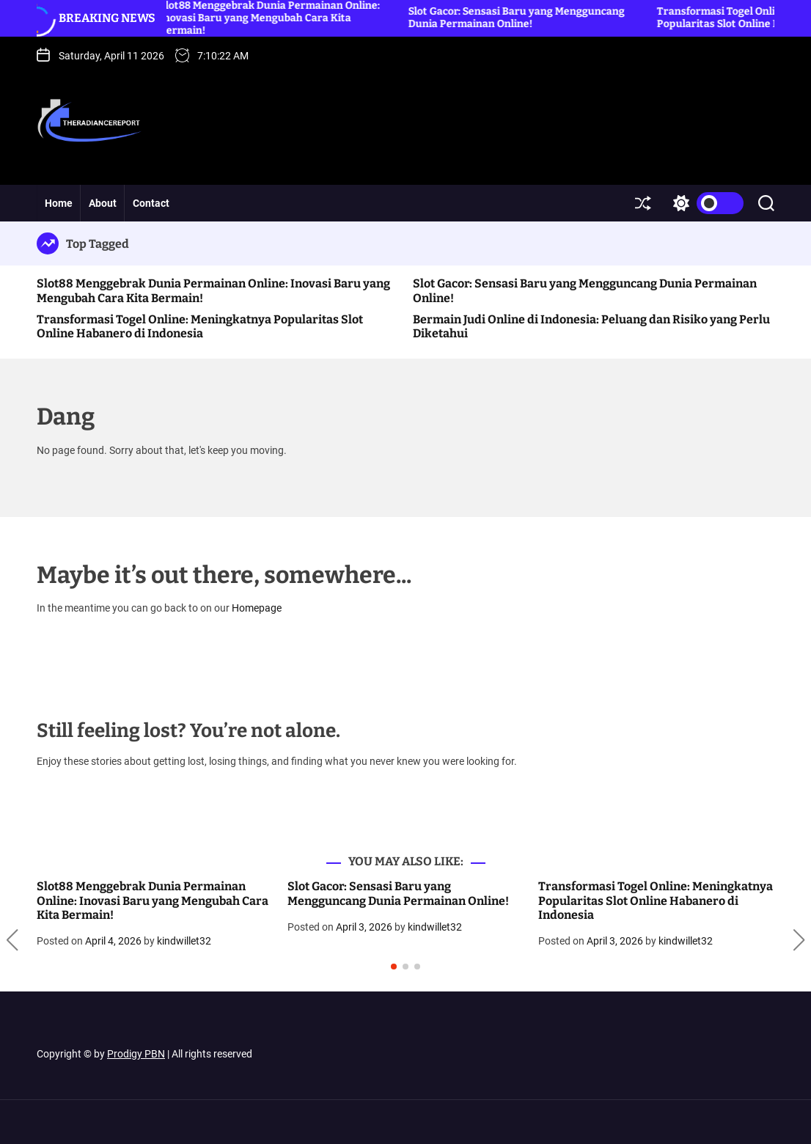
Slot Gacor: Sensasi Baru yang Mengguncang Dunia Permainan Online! (523, 17)
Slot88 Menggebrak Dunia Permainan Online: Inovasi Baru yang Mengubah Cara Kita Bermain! (152, 900)
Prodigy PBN (136, 1054)
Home (59, 203)
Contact (151, 203)
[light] (705, 203)
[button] (12, 940)
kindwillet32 (184, 941)
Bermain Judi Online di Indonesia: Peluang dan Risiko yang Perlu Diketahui (591, 326)
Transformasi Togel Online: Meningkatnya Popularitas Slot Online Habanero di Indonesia (200, 326)
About (103, 203)
